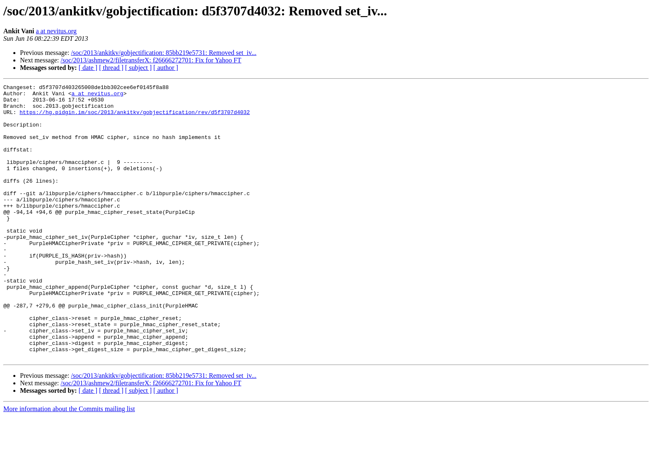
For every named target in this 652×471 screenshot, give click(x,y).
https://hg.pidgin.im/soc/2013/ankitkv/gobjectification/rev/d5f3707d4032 (135, 118)
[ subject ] (138, 67)
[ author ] (165, 67)
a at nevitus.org (56, 31)
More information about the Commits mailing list (69, 463)
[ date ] (88, 67)
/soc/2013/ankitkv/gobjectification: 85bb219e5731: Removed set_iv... (164, 52)
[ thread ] (111, 67)
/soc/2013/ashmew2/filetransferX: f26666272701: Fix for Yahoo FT (151, 60)
